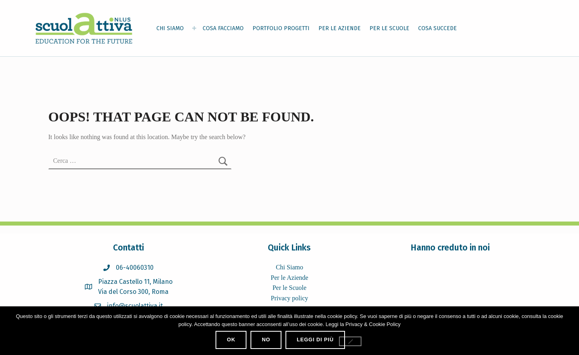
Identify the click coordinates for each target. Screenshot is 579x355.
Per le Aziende (289, 277)
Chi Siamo (289, 267)
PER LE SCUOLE (389, 28)
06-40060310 (135, 267)
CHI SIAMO (170, 28)
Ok (231, 340)
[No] (350, 341)
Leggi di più (315, 340)
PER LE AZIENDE (339, 28)
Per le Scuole (289, 287)
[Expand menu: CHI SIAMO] (194, 28)
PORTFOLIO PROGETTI (281, 28)
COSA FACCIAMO (223, 28)
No (266, 340)
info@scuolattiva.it (135, 306)
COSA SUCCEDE (437, 28)
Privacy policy (289, 298)
